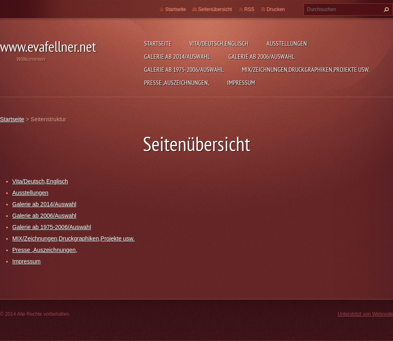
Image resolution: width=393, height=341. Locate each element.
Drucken (276, 9)
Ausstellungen (287, 43)
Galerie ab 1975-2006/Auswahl (184, 69)
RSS (249, 9)
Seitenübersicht (215, 9)
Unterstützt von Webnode (365, 314)
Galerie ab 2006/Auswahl (261, 56)
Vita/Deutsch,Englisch (219, 43)
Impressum (241, 82)
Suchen (385, 9)
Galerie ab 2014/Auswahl (177, 56)
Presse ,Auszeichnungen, (176, 82)
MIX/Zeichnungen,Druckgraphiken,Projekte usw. (306, 69)
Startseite (158, 43)
